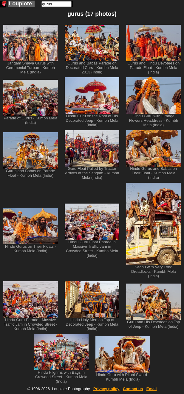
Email (151, 389)
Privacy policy (106, 389)
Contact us (133, 389)
